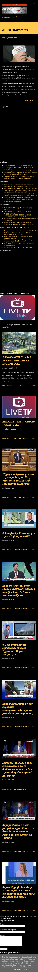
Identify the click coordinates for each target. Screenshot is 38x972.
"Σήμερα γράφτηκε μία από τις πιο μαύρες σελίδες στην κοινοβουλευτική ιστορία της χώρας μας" (18, 478)
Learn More (16, 970)
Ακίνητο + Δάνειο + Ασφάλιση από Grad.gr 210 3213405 (12, 17)
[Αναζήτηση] (29, 3)
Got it (25, 970)
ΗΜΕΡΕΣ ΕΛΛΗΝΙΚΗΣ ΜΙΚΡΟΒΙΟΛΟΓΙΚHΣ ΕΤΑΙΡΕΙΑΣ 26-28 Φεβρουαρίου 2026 (18, 216)
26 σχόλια (17, 386)
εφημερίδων (19, 292)
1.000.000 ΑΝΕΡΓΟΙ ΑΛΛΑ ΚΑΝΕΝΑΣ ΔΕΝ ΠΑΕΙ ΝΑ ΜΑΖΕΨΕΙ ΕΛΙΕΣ (16, 360)
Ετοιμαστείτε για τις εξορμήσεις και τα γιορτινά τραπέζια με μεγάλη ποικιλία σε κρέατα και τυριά (20, 173)
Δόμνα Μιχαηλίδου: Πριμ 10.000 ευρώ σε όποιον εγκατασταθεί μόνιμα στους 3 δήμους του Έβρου (18, 892)
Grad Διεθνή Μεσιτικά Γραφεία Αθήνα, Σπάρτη (18, 165)
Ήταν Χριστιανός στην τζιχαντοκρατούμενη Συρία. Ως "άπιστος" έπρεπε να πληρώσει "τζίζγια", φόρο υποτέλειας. (20, 195)
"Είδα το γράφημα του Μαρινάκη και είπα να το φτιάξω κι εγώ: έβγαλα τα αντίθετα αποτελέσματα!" (20, 191)
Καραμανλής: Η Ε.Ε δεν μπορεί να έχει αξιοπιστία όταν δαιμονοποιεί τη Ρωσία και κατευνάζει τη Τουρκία (18, 831)
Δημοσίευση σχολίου (21, 438)
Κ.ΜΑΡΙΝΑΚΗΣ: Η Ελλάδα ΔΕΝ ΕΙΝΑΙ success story (20, 188)
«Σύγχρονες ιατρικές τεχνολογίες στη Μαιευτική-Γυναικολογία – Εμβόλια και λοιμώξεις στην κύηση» (19, 223)
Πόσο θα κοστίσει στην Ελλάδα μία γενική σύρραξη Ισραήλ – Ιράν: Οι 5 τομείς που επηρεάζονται (18, 590)
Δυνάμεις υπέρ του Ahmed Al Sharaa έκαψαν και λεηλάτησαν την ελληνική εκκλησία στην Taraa (18, 185)
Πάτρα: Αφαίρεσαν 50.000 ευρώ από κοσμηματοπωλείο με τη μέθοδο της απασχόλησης (17, 708)
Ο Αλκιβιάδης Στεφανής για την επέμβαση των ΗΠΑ (18, 534)
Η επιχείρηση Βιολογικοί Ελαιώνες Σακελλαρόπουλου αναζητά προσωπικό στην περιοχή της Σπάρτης (19, 177)
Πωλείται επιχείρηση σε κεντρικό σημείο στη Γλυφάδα (19, 171)
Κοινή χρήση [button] (28, 100)
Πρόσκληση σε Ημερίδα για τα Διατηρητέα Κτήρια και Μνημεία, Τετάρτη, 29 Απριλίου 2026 (19, 241)
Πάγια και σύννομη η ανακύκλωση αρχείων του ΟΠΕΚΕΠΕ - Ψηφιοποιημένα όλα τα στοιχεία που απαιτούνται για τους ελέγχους (18, 199)
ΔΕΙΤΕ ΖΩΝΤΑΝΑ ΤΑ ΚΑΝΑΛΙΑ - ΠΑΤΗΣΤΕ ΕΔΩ (18, 423)
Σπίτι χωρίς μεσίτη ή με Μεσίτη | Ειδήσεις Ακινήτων (19, 247)
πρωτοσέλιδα (12, 292)
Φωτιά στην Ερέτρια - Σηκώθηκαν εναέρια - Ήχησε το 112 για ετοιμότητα (15, 649)
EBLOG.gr (8, 8)
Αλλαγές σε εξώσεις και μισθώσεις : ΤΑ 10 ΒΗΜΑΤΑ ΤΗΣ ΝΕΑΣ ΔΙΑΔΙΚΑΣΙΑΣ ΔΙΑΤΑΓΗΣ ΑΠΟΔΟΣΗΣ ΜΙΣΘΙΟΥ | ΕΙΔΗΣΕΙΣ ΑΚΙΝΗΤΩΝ (21, 232)
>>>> (34, 386)
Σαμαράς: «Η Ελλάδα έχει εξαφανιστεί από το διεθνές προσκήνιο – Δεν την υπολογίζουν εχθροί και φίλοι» (17, 769)
